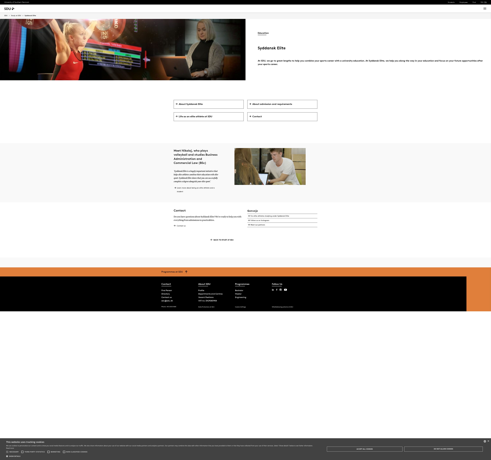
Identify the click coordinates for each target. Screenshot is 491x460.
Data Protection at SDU (206, 307)
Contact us (181, 226)
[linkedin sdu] (273, 290)
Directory (165, 294)
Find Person (166, 290)
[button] (7, 451)
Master (238, 294)
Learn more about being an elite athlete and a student (195, 189)
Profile (201, 290)
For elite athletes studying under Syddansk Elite (269, 216)
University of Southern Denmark (16, 2)
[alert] (245, 449)
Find (474, 2)
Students (451, 2)
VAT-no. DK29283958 (207, 301)
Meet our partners (257, 225)
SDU (5, 15)
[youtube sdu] (285, 290)
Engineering (240, 297)
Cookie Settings (240, 307)
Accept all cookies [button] (365, 449)
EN (485, 2)
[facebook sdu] (276, 290)
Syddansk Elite (30, 15)
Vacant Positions (205, 297)
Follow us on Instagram (259, 220)
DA (482, 2)
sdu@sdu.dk (167, 301)
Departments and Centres (210, 294)
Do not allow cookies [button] (443, 449)
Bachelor (239, 290)
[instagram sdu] (281, 290)
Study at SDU (16, 15)
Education (263, 32)
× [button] (488, 441)
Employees (464, 2)
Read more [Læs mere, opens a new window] (10, 448)
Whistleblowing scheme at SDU (282, 307)
